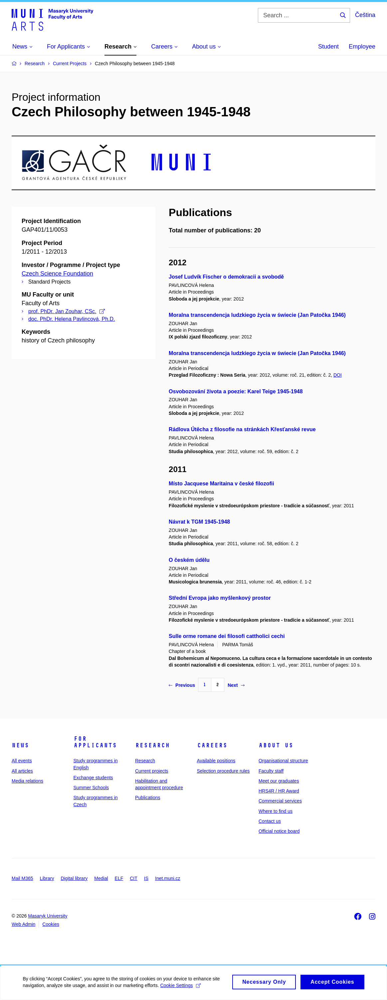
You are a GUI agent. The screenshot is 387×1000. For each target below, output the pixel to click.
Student (328, 46)
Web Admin (23, 924)
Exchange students (93, 777)
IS (146, 878)
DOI (337, 375)
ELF (119, 878)
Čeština (365, 15)
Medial (101, 878)
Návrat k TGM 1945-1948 (199, 522)
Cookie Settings (181, 989)
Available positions (216, 760)
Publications (147, 797)
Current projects (151, 771)
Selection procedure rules (223, 771)
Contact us (270, 821)
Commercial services (280, 801)
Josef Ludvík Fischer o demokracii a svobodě (226, 277)
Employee (362, 46)
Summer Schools (91, 787)
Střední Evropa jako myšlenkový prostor (220, 598)
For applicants (95, 742)
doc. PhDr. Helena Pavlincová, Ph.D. (71, 319)
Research (152, 745)
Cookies (50, 924)
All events (22, 760)
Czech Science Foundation (57, 273)
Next (236, 685)
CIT (133, 878)
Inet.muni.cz (167, 878)
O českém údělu (189, 560)
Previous (182, 685)
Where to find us (275, 811)
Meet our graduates (279, 781)
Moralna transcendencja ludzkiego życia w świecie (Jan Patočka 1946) (257, 315)
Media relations (27, 781)
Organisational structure (283, 760)
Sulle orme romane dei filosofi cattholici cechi (227, 636)
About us (276, 745)
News (20, 745)
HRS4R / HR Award (279, 791)
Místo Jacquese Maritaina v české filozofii (221, 483)
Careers (212, 745)
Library (47, 878)
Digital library (74, 878)
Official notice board (279, 831)
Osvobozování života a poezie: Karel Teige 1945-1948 (236, 391)
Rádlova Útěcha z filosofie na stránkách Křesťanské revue (242, 429)
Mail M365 (22, 878)
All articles (22, 771)
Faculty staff (271, 771)
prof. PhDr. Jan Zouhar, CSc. (66, 311)
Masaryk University (47, 916)
